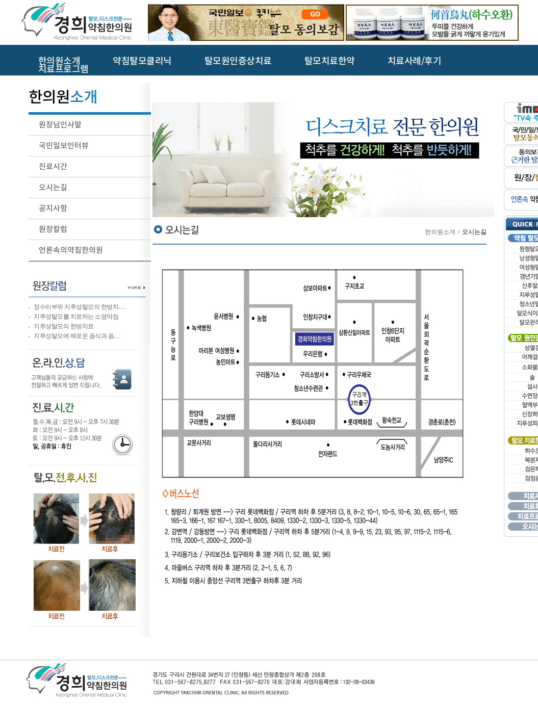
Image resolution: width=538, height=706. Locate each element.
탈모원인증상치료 (238, 61)
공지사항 (53, 208)
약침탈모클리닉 (142, 61)
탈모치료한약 (329, 61)
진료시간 (53, 166)
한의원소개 (59, 61)
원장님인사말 (60, 124)
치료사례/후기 (415, 61)
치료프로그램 (63, 69)
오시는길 (53, 187)
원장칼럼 (53, 229)
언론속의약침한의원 (71, 250)
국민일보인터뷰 (64, 145)
